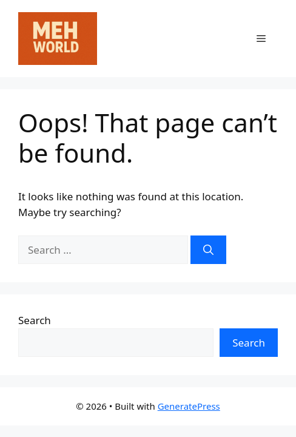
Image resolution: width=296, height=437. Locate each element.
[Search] (208, 250)
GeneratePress (189, 406)
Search (34, 320)
